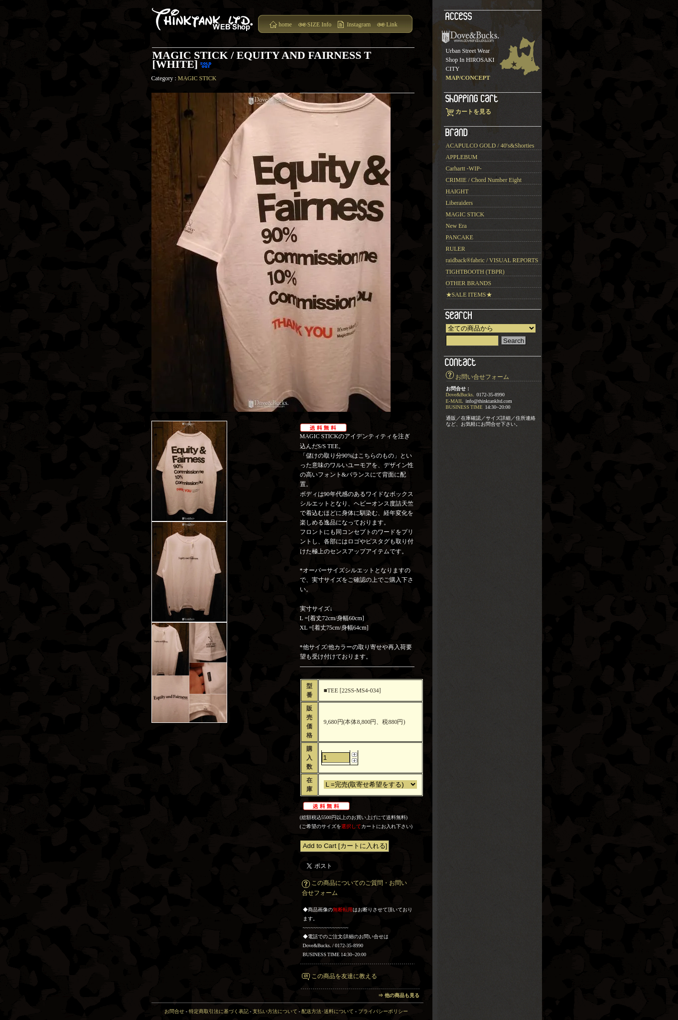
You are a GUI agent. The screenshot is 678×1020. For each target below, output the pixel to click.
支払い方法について (275, 1011)
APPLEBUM (462, 157)
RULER (455, 248)
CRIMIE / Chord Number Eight (484, 179)
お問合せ (174, 1011)
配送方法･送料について (327, 1011)
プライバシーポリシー (383, 1011)
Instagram (359, 24)
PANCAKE (460, 237)
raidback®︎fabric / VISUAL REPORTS (492, 260)
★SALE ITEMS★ (469, 294)
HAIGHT (457, 191)
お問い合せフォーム (482, 376)
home (285, 24)
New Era (456, 225)
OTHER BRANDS (469, 283)
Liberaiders (459, 202)
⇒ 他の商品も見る (398, 995)
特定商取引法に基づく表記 (219, 1011)
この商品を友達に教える (344, 976)
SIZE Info (319, 24)
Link (392, 24)
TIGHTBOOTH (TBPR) (475, 271)
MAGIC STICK (197, 78)
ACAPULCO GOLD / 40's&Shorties (490, 145)
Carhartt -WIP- (464, 168)
